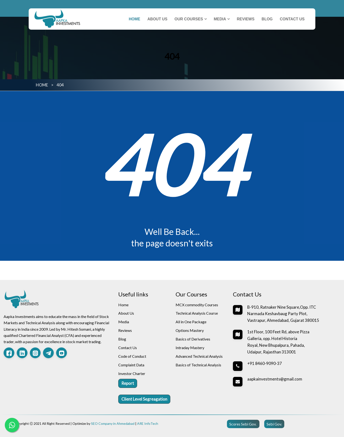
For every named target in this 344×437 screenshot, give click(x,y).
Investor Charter (131, 373)
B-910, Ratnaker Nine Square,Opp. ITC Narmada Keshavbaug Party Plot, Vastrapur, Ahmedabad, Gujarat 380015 (283, 314)
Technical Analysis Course (197, 313)
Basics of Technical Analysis (198, 365)
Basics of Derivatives (193, 339)
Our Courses (189, 19)
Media (220, 19)
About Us (157, 19)
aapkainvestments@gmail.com (274, 378)
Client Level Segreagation (144, 399)
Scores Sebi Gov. (243, 424)
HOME (42, 84)
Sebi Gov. (274, 424)
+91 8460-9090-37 (264, 363)
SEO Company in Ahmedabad (112, 423)
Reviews (245, 19)
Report (127, 383)
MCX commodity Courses (197, 304)
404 (60, 84)
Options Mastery (190, 330)
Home (134, 19)
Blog (267, 19)
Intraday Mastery (190, 347)
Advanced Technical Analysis (199, 356)
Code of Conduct (132, 356)
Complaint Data (131, 365)
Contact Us (292, 19)
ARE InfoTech (147, 423)
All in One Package (191, 321)
